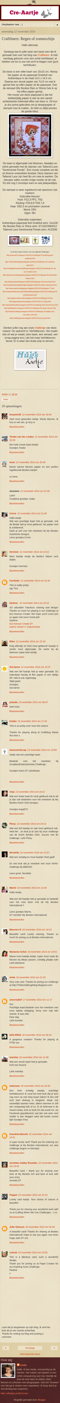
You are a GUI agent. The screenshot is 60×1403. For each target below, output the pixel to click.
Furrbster (14, 580)
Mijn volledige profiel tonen (14, 1393)
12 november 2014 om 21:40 (32, 513)
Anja (11, 792)
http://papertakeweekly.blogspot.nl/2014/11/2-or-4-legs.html (30, 301)
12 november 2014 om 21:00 (35, 491)
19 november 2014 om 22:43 (35, 1086)
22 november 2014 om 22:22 (33, 1195)
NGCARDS (15, 1035)
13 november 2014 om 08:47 (33, 702)
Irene (12, 462)
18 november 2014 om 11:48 (33, 1057)
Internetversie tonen (30, 1354)
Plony (12, 824)
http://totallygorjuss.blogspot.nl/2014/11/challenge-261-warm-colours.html (30, 308)
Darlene (14, 603)
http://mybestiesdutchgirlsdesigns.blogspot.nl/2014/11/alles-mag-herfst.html (30, 285)
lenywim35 (15, 414)
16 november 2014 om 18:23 (37, 929)
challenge (40, 327)
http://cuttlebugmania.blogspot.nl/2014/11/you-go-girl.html (30, 318)
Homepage (30, 1348)
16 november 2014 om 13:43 (32, 888)
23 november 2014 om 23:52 (33, 1252)
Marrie (12, 888)
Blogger (41, 1399)
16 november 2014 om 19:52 (42, 952)
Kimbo (13, 721)
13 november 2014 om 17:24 (32, 721)
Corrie (12, 513)
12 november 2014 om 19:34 (37, 414)
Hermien (14, 552)
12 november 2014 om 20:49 (30, 462)
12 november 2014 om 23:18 (30, 641)
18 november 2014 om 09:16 (37, 1035)
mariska (13, 1057)
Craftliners (43, 55)
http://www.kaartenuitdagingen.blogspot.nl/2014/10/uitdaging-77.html (30, 288)
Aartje (23, 1365)
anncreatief (15, 999)
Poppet (13, 1195)
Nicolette (14, 852)
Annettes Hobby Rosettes (23, 1163)
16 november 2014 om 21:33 (31, 977)
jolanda (13, 702)
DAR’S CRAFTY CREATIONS (24, 627)
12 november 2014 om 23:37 (35, 667)
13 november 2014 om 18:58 (42, 750)
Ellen (12, 641)
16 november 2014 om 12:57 (35, 852)
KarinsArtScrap (17, 750)
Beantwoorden (16, 426)
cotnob (13, 1252)
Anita (12, 977)
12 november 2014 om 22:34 (35, 580)
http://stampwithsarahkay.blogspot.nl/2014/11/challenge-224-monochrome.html (30, 305)
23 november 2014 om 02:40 (40, 1227)
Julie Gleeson (16, 1227)
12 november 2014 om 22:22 (34, 552)
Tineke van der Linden (21, 436)
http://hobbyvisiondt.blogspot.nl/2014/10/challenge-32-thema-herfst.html (30, 282)
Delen (5, 399)
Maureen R (15, 929)
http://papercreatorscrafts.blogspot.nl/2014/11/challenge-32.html (30, 298)
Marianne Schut (18, 952)
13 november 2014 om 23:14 (31, 824)
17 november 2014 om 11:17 (37, 999)
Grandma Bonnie (18, 1134)
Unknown (14, 1086)
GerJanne (14, 667)
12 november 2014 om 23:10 (34, 603)
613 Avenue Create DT (21, 623)
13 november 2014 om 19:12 (30, 792)
